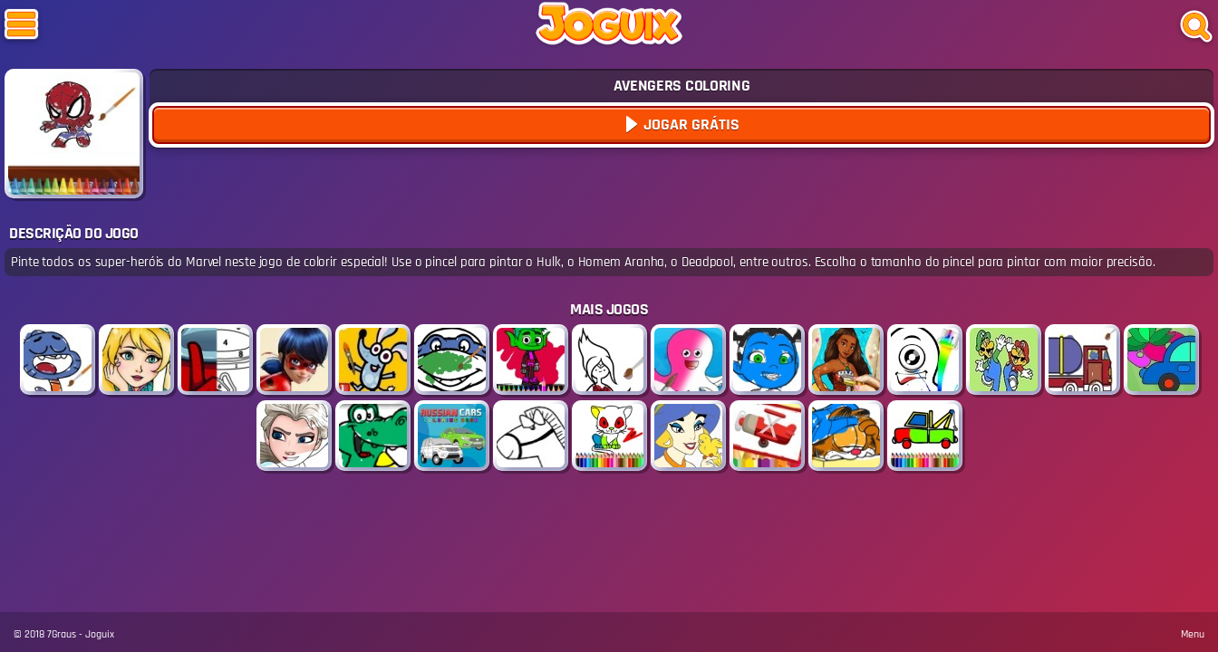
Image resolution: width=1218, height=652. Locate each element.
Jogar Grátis (690, 124)
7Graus (61, 634)
